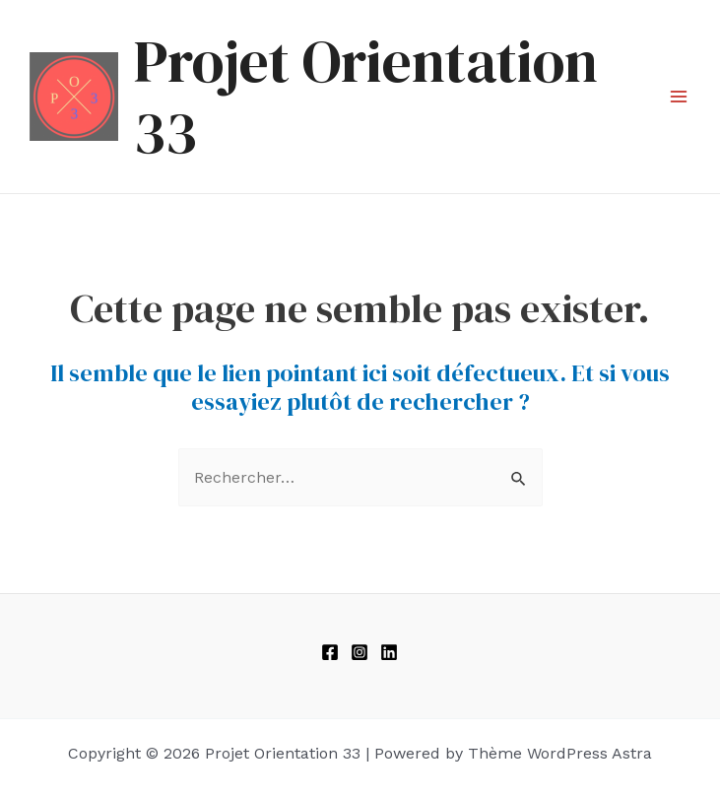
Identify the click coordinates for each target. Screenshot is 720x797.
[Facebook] (330, 652)
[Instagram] (359, 652)
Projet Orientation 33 (366, 96)
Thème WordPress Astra (560, 753)
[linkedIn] (389, 652)
